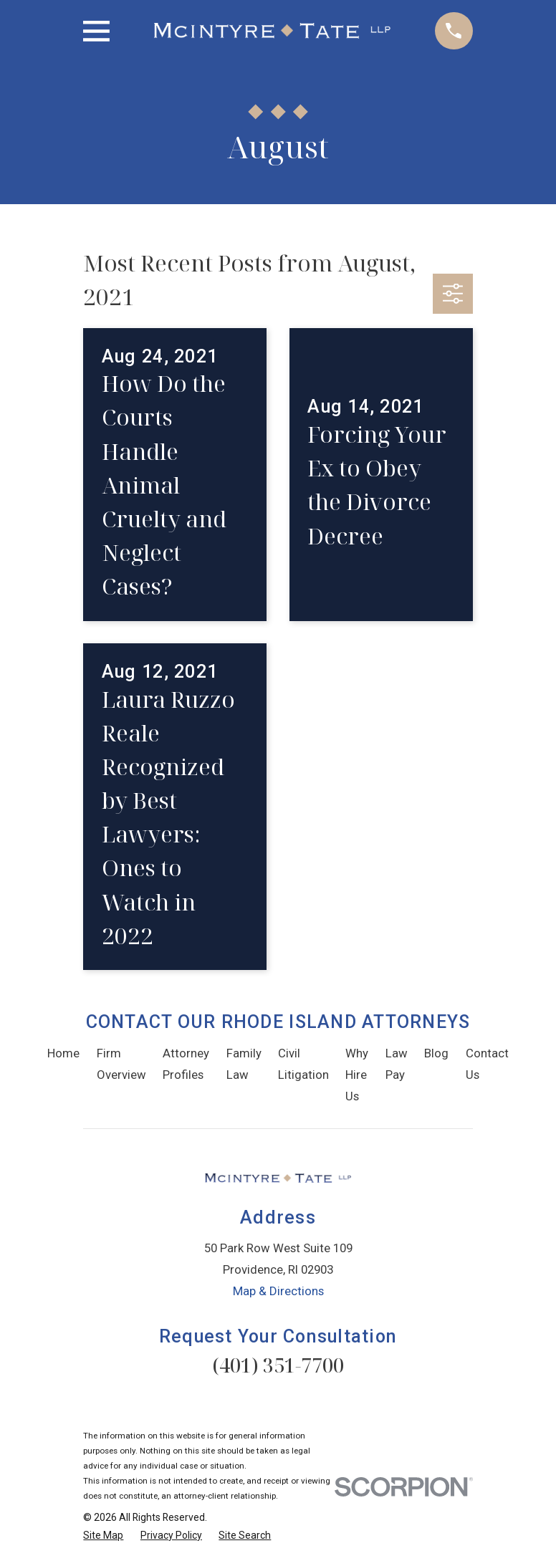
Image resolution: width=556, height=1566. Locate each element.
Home (63, 1053)
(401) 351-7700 (278, 1365)
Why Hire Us (356, 1074)
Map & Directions (278, 1291)
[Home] (272, 31)
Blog (436, 1053)
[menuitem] (103, 1536)
